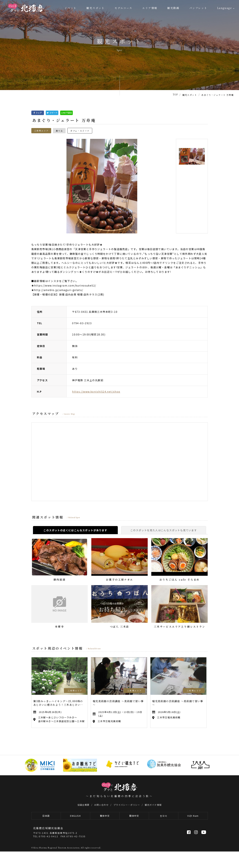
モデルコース (123, 8)
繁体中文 (105, 816)
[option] (102, 186)
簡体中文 (134, 816)
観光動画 (173, 8)
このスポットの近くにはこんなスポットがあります (75, 530)
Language (224, 8)
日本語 (46, 816)
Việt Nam (193, 816)
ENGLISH (75, 816)
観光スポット (95, 8)
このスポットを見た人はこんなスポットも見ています (163, 530)
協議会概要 (83, 804)
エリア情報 (149, 8)
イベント (70, 8)
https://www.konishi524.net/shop (96, 391)
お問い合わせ (101, 804)
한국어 (163, 816)
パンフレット (198, 8)
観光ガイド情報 (153, 804)
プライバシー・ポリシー (126, 804)
